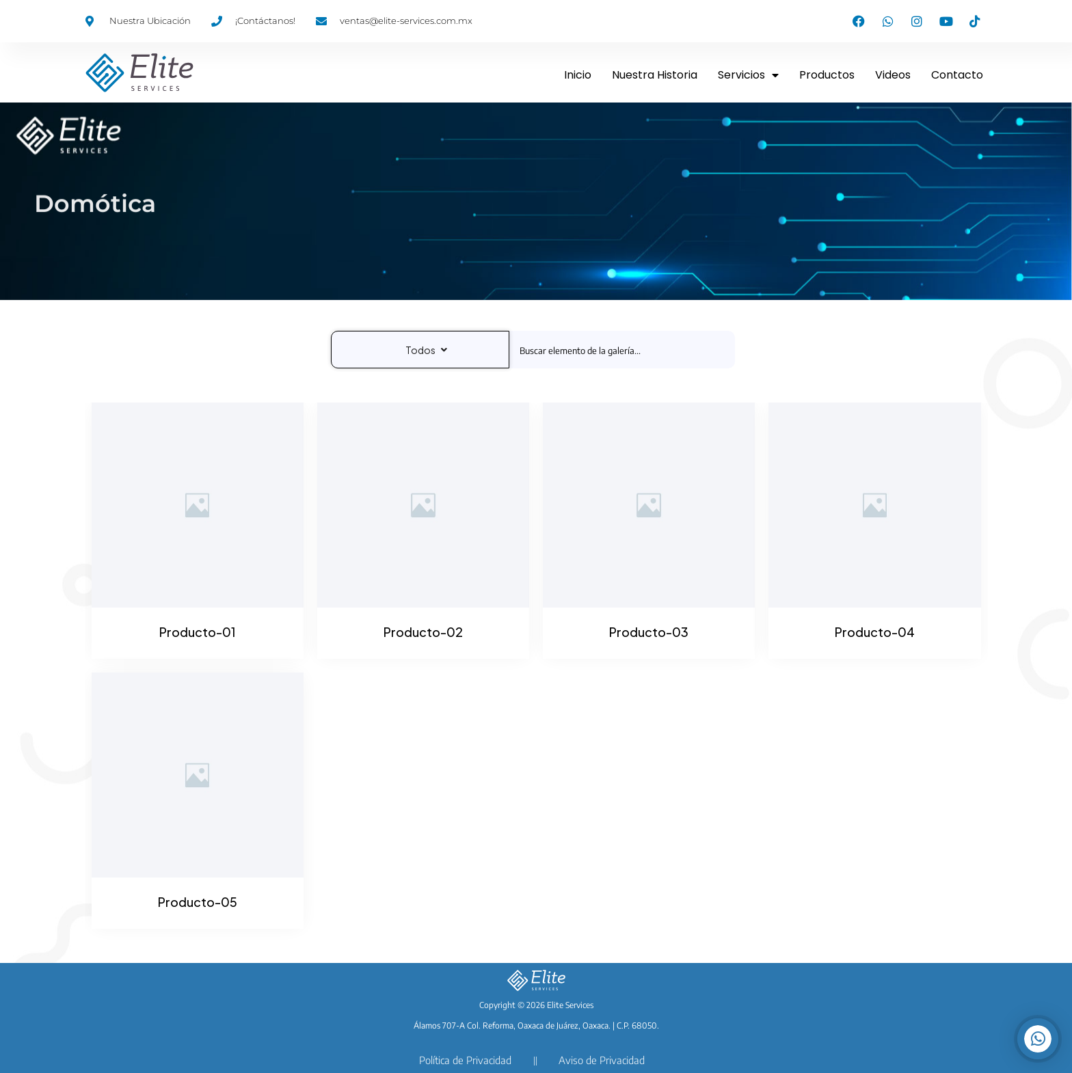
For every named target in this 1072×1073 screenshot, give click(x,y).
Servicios (748, 75)
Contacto (957, 75)
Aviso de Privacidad (602, 1060)
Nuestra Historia (654, 75)
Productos (827, 75)
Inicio (577, 75)
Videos (893, 75)
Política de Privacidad (465, 1060)
